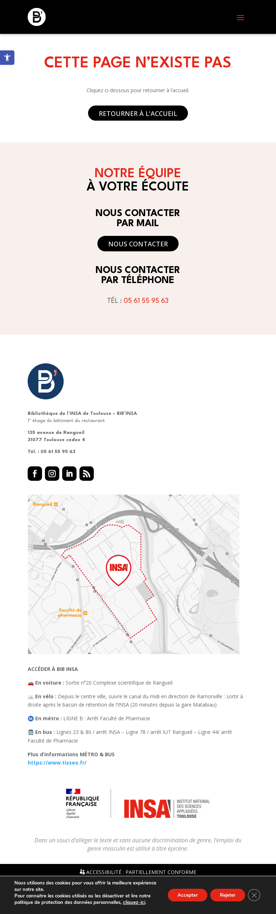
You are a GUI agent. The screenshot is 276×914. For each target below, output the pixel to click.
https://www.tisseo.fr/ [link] (57, 762)
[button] (240, 17)
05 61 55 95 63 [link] (146, 301)
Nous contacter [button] (138, 243)
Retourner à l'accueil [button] (138, 113)
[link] (7, 57)
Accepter (183, 895)
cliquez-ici (133, 902)
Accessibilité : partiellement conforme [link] (138, 872)
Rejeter (225, 895)
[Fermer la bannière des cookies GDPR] (253, 895)
